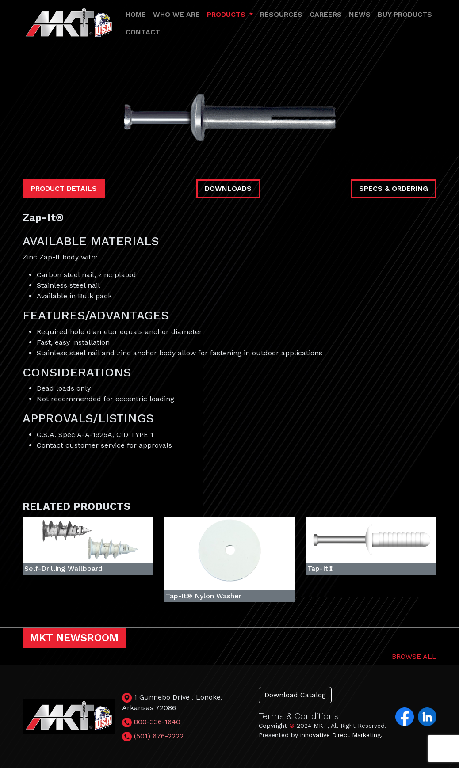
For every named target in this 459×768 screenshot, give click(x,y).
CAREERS (326, 14)
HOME (136, 14)
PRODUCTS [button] (227, 14)
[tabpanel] (229, 331)
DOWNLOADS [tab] (228, 188)
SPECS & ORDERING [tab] (393, 188)
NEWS (360, 14)
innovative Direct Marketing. (341, 734)
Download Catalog (295, 695)
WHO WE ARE (176, 14)
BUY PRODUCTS (405, 14)
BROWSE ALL (414, 656)
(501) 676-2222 (159, 736)
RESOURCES (281, 14)
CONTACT (143, 32)
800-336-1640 (157, 722)
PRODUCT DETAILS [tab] (64, 188)
